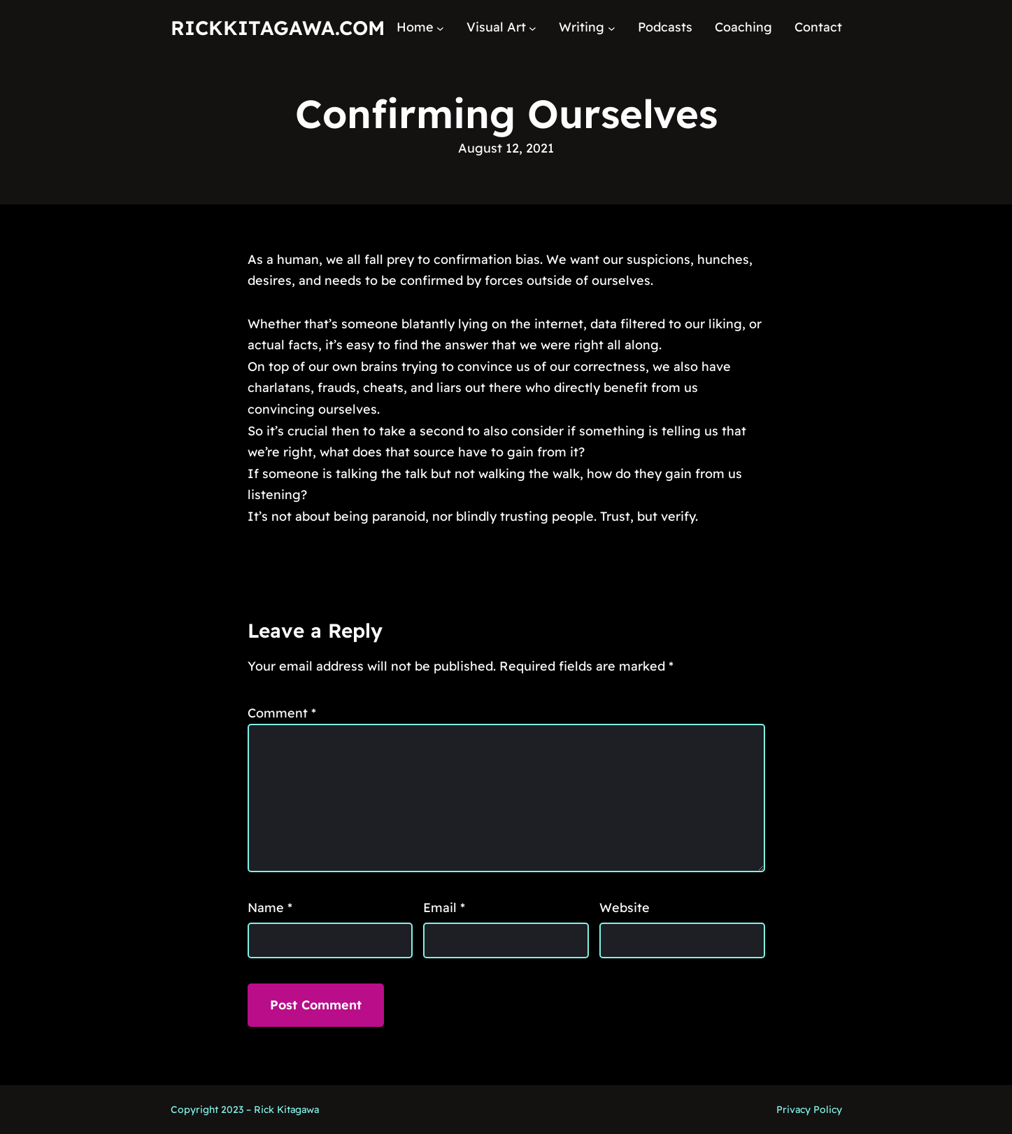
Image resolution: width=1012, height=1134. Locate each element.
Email (444, 907)
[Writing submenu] (611, 27)
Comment (282, 713)
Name (270, 907)
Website (624, 907)
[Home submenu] (440, 27)
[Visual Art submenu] (532, 27)
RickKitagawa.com (278, 27)
